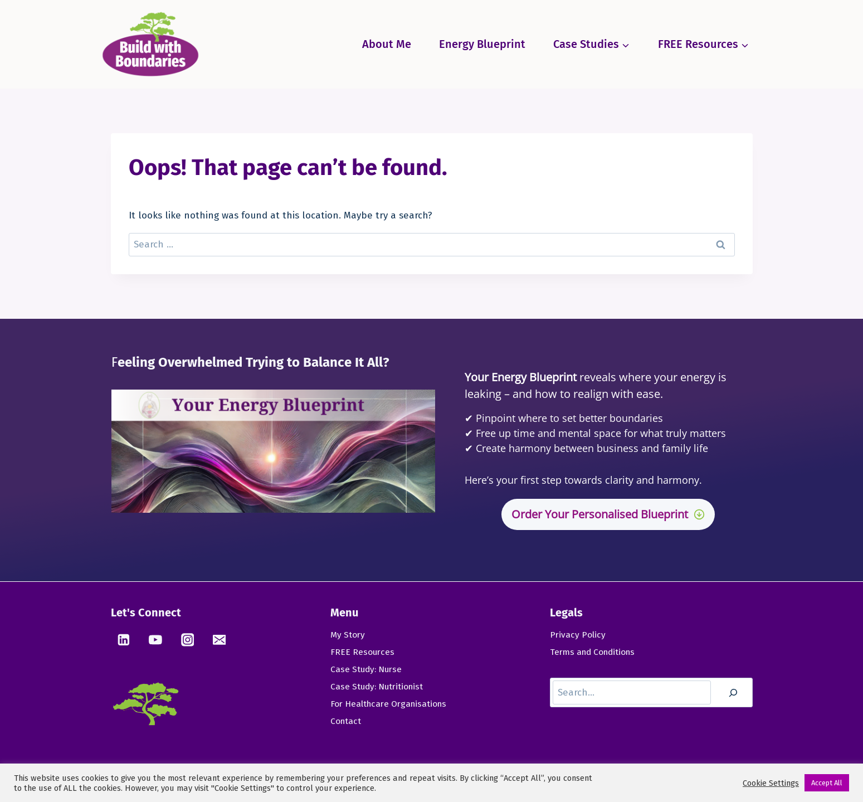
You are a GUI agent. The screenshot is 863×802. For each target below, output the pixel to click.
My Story (348, 634)
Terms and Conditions (595, 652)
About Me (386, 44)
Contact (346, 723)
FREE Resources (363, 652)
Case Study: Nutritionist (378, 688)
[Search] (733, 694)
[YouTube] (156, 639)
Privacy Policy (578, 634)
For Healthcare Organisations (390, 706)
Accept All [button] (826, 783)
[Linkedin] (124, 639)
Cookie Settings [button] (771, 783)
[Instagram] (188, 639)
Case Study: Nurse (367, 670)
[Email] (220, 639)
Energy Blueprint (482, 44)
